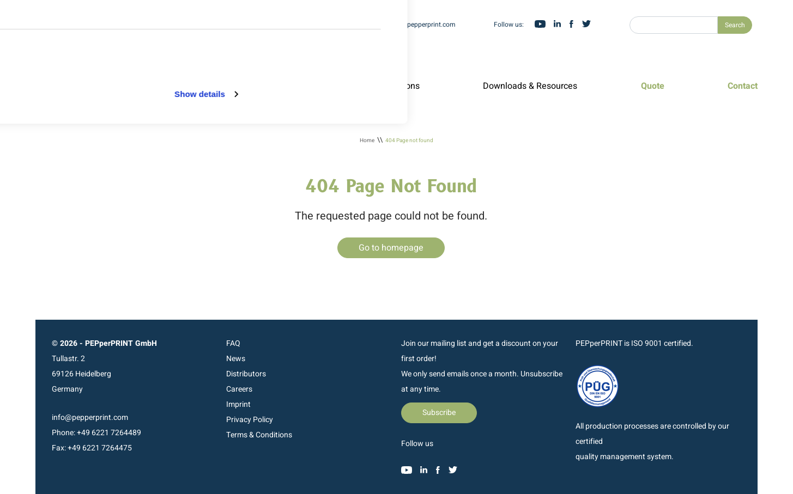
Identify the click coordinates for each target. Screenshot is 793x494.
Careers (239, 389)
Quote (652, 86)
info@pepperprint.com (423, 24)
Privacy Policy (249, 419)
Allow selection (352, 62)
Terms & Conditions (259, 435)
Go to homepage (391, 247)
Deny (354, 89)
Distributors (246, 374)
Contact (743, 86)
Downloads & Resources (530, 86)
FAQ (233, 343)
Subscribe (439, 412)
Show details (199, 195)
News (235, 358)
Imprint (238, 404)
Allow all (351, 35)
